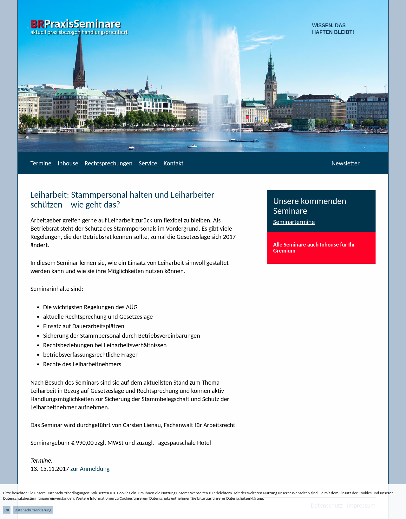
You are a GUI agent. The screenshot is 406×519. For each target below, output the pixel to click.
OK (6, 510)
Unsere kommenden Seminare (309, 205)
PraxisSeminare (75, 23)
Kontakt (174, 163)
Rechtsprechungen (109, 163)
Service (148, 163)
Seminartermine (294, 222)
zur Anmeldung (89, 468)
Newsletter (345, 163)
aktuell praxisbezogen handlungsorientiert (79, 32)
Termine (40, 163)
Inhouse (68, 163)
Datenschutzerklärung (33, 510)
